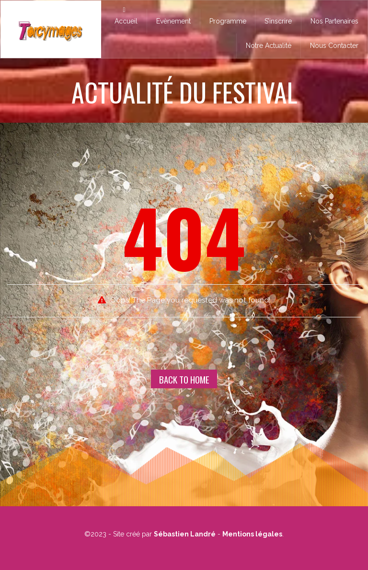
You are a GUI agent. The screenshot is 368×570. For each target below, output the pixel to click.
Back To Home (184, 379)
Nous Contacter (334, 45)
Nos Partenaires (334, 21)
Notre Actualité (268, 45)
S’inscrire (278, 21)
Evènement (173, 21)
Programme (227, 21)
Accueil (124, 15)
